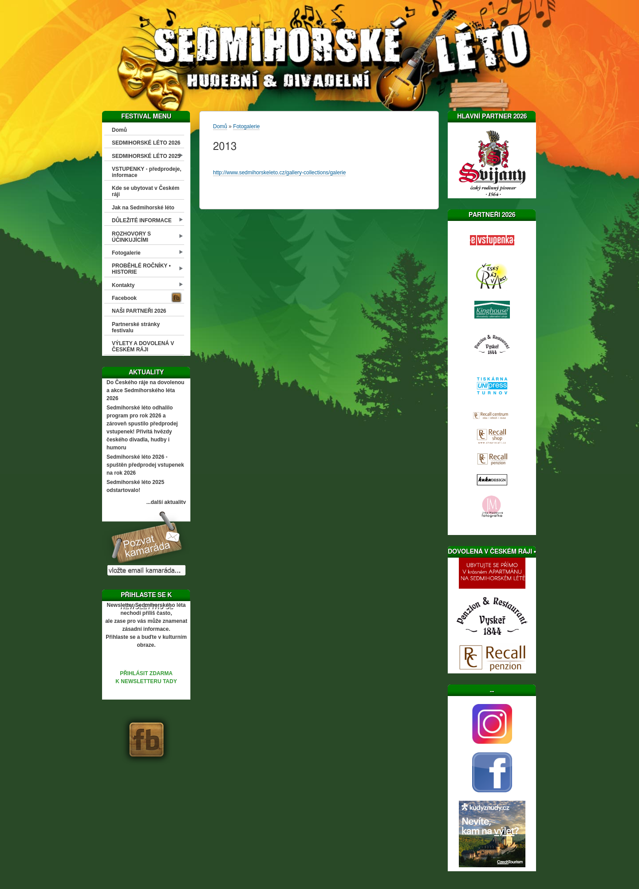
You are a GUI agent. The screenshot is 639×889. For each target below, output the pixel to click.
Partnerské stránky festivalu (136, 327)
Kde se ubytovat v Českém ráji (145, 191)
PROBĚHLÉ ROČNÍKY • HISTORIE (141, 269)
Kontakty (123, 285)
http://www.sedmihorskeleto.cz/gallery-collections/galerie (279, 172)
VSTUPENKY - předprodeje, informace (146, 172)
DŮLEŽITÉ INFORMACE (142, 220)
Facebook (124, 298)
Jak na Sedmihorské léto (143, 208)
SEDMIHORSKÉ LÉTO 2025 (146, 156)
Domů (119, 130)
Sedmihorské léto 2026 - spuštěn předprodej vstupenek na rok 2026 (145, 465)
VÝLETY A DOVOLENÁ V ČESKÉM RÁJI (143, 346)
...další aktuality (166, 502)
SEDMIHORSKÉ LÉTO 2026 (146, 143)
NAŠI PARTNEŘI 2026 (139, 311)
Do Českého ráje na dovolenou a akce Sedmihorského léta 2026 (145, 390)
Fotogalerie (126, 253)
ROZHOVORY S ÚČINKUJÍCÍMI (131, 237)
